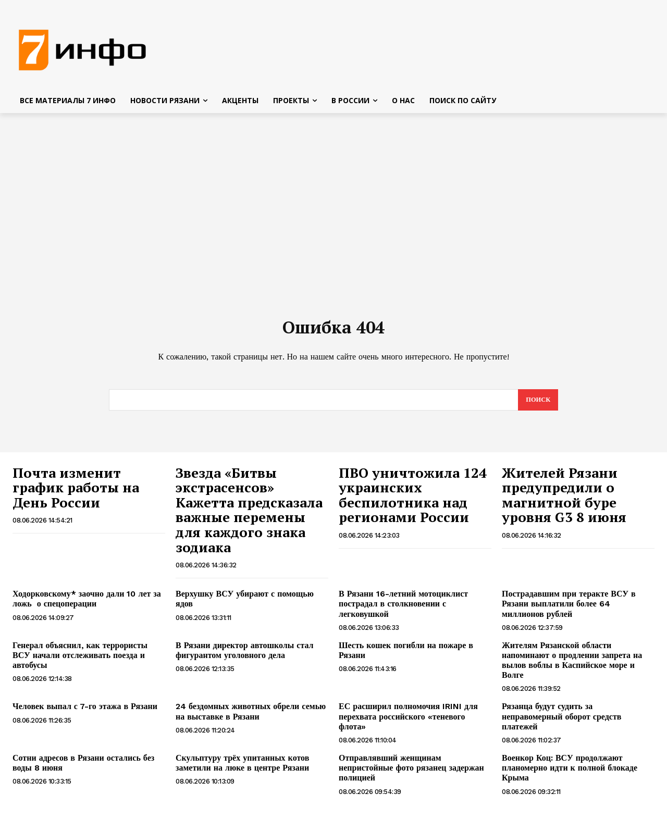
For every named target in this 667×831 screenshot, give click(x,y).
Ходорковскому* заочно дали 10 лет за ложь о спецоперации (87, 604)
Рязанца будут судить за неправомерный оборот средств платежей (561, 722)
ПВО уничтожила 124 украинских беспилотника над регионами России (413, 500)
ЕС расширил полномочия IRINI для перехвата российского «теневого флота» (408, 722)
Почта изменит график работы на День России (76, 493)
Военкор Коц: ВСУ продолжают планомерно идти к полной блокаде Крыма (569, 773)
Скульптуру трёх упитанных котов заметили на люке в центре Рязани (244, 768)
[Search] (537, 405)
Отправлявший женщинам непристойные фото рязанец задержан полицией (411, 773)
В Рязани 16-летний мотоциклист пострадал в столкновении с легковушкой (403, 609)
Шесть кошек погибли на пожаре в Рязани (406, 656)
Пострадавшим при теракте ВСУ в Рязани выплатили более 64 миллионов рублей (569, 609)
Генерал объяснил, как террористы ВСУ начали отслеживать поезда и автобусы (80, 661)
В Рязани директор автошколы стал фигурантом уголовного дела (245, 656)
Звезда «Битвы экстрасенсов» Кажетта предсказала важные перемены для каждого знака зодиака (249, 515)
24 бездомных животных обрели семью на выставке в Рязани (251, 717)
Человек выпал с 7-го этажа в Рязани (85, 712)
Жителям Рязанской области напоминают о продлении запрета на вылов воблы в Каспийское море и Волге (572, 666)
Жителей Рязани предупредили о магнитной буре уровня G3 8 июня (564, 500)
